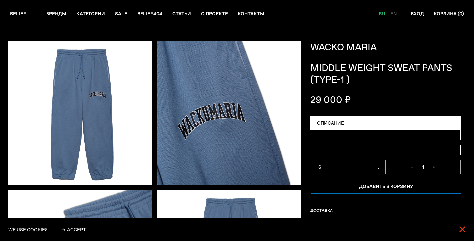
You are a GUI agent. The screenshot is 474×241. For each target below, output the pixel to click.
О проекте (214, 13)
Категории (90, 13)
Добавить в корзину (386, 186)
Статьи (181, 13)
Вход (417, 13)
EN (393, 13)
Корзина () (449, 13)
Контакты (251, 13)
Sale (121, 13)
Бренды (56, 13)
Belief (18, 13)
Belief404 (149, 13)
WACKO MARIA (343, 47)
